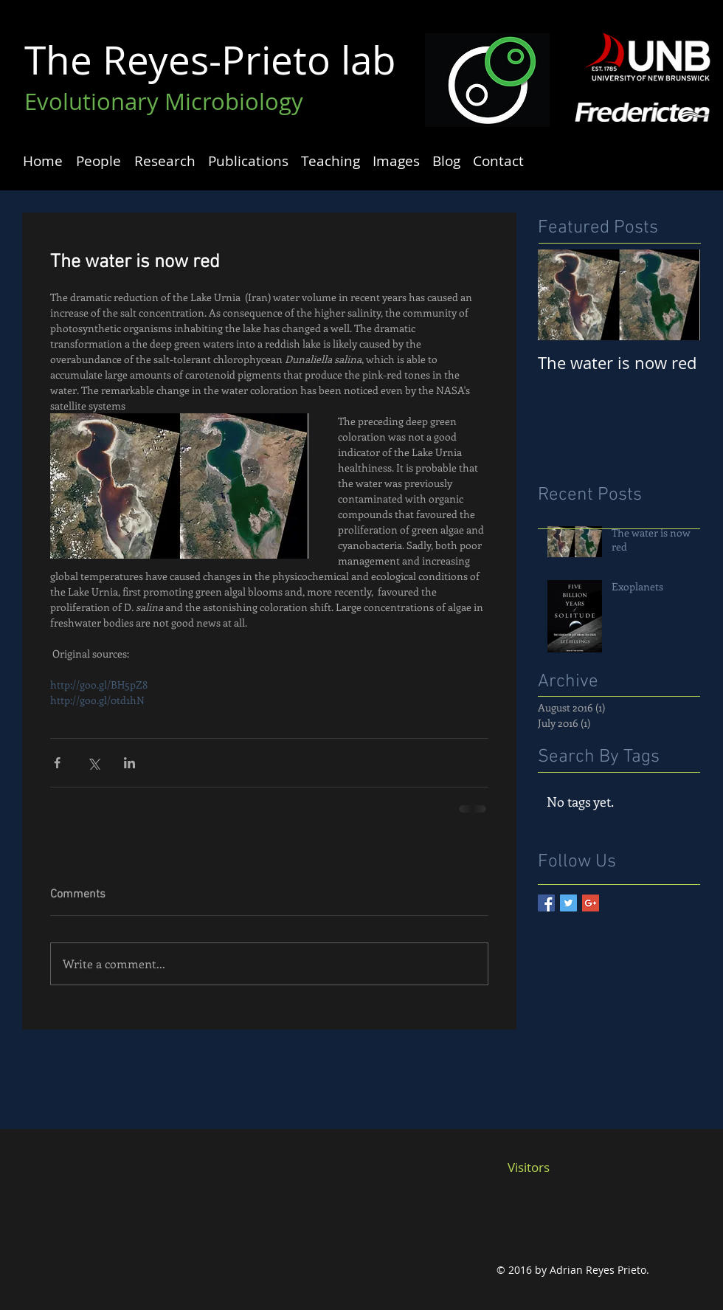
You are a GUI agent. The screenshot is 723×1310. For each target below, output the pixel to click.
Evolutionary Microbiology (163, 101)
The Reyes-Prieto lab (209, 59)
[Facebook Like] (536, 1216)
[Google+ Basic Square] (590, 902)
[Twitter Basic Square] (568, 902)
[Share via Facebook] (57, 763)
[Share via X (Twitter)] (93, 763)
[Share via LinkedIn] (129, 763)
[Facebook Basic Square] (546, 902)
